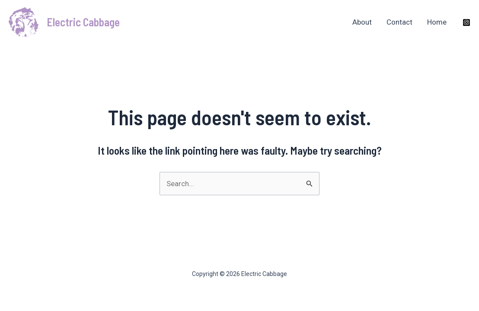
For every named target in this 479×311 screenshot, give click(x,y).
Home (437, 22)
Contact (399, 22)
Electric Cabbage (83, 22)
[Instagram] (466, 22)
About (362, 22)
